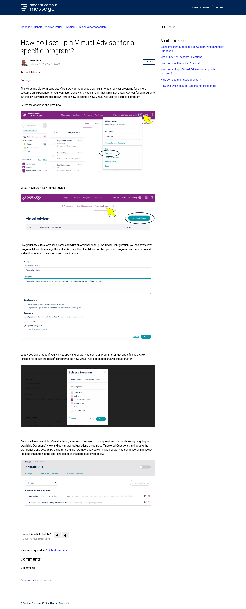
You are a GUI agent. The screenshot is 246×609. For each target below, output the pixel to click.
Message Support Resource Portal (41, 27)
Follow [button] (149, 62)
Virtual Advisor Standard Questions (181, 57)
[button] (57, 535)
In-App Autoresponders (93, 27)
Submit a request (201, 8)
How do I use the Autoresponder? (181, 79)
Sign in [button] (219, 8)
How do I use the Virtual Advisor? (180, 63)
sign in (31, 580)
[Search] (193, 27)
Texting (70, 27)
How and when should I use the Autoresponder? (189, 85)
